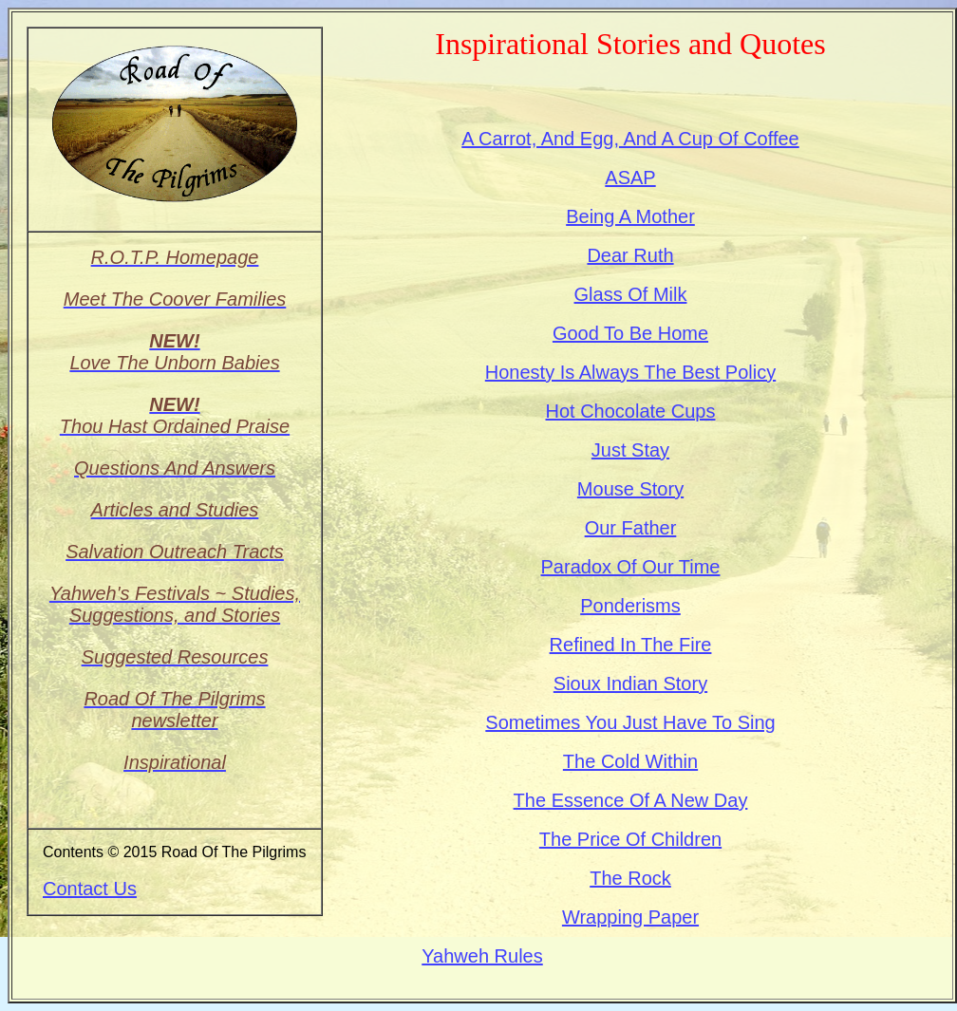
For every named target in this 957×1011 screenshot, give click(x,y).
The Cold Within (630, 761)
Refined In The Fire (631, 644)
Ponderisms (630, 605)
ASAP (630, 177)
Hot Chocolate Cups (631, 411)
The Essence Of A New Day (631, 800)
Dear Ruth (630, 255)
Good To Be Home (630, 333)
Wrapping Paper (630, 917)
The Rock (630, 878)
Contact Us (90, 888)
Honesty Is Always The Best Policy (630, 372)
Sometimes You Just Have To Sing (630, 722)
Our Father (631, 527)
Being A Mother (630, 216)
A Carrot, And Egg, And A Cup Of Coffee (629, 138)
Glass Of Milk (630, 294)
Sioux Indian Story (630, 683)
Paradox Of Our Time (631, 566)
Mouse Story (630, 488)
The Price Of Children (630, 839)
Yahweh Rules (482, 955)
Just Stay (630, 450)
